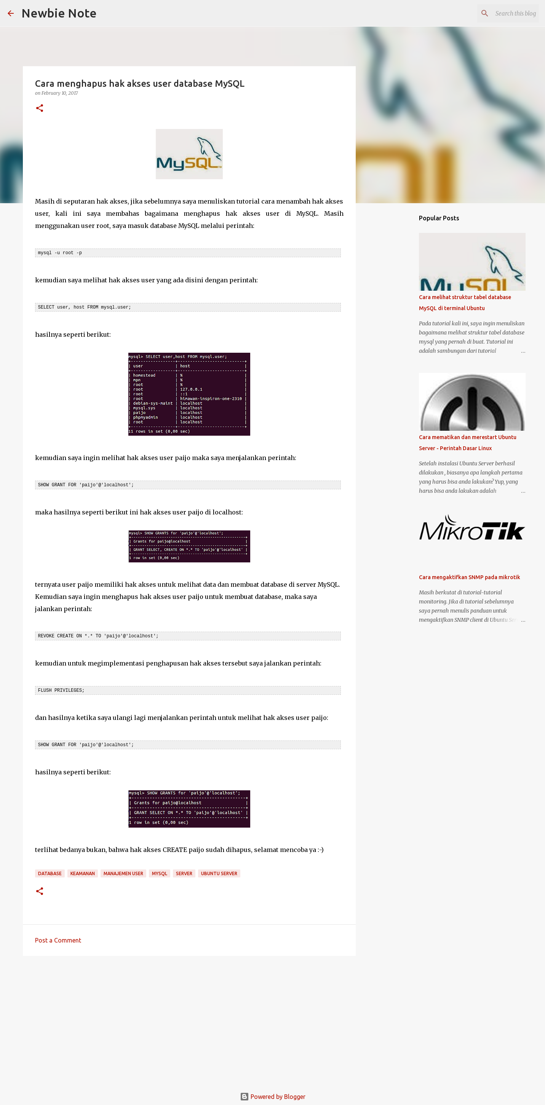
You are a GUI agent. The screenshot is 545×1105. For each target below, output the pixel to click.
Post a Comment (58, 938)
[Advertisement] (189, 1018)
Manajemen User (123, 871)
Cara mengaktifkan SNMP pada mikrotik (469, 577)
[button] (39, 108)
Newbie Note (59, 13)
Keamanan (82, 871)
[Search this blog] (499, 13)
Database (50, 871)
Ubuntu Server (219, 871)
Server (184, 871)
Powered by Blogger (272, 1094)
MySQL (159, 871)
